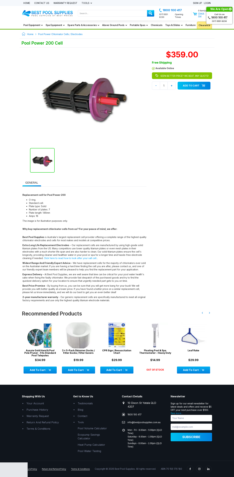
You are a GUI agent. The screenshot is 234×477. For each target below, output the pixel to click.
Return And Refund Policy (42, 422)
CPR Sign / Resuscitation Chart (117, 351)
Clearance (204, 25)
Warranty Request (65, 3)
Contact (82, 416)
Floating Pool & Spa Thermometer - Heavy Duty (156, 351)
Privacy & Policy (29, 469)
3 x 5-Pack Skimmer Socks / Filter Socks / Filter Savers (79, 351)
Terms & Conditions (38, 428)
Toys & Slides (173, 25)
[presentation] (32, 183)
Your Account (35, 403)
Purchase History (37, 409)
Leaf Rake (194, 350)
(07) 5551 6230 (163, 15)
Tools (86, 3)
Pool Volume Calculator (92, 428)
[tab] (31, 182)
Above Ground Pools (114, 25)
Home (26, 3)
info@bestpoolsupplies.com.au (144, 422)
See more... (177, 413)
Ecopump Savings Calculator (89, 436)
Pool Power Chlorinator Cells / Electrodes (60, 34)
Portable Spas (139, 25)
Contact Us (41, 3)
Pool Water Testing (89, 451)
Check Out (201, 14)
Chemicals (156, 25)
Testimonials (85, 403)
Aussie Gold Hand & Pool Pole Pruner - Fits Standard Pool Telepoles (41, 353)
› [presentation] (209, 313)
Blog (80, 409)
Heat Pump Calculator (91, 444)
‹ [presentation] (202, 313)
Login (207, 3)
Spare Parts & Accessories (83, 25)
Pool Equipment (33, 25)
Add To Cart (194, 86)
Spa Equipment (55, 25)
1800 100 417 (170, 10)
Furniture (190, 25)
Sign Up (197, 3)
